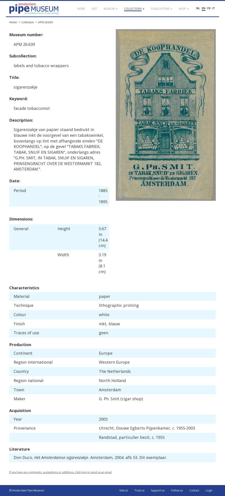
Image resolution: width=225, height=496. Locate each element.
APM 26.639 (45, 22)
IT (213, 8)
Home (13, 22)
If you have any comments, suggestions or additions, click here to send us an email (60, 472)
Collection (27, 22)
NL (198, 8)
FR (208, 8)
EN (203, 8)
